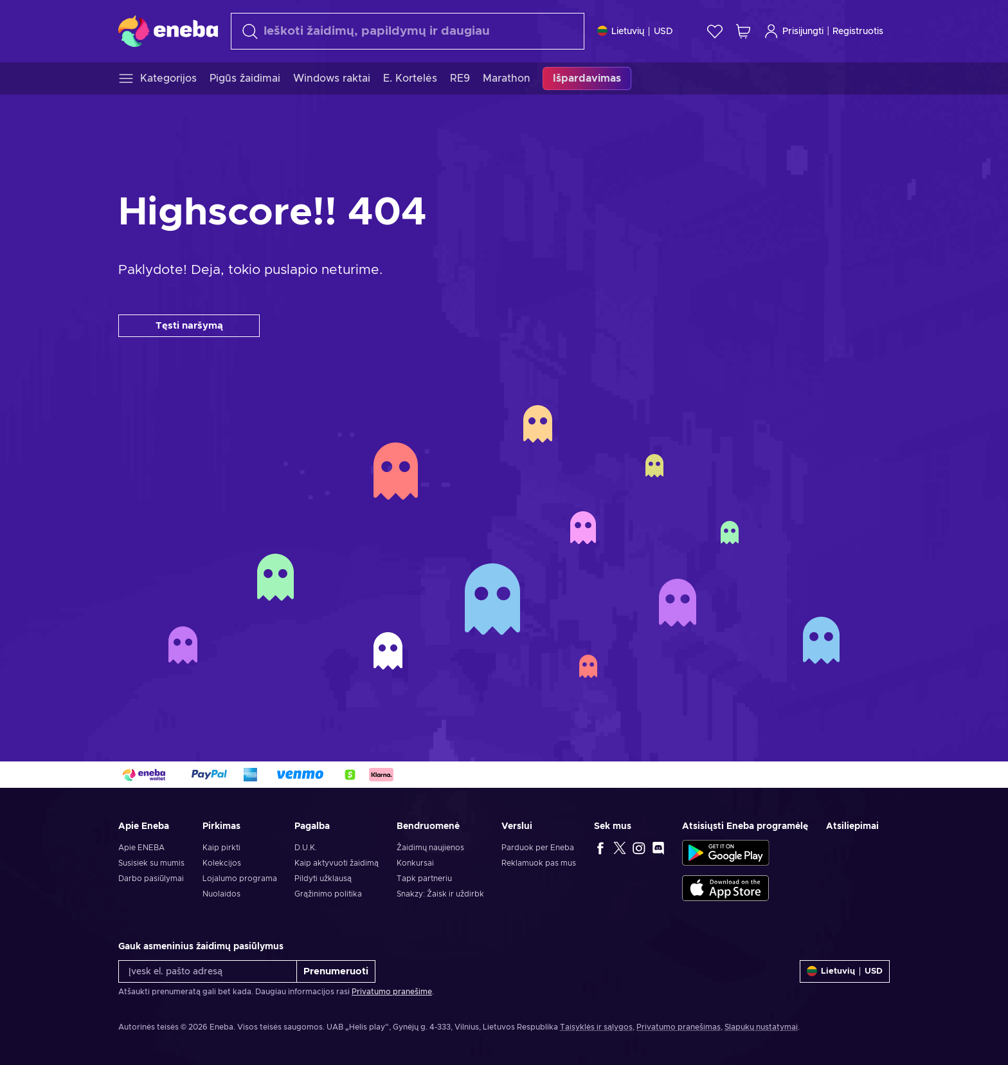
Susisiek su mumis (151, 863)
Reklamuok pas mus (538, 863)
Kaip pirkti (221, 847)
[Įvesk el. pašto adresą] (207, 971)
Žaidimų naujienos (430, 847)
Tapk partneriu (424, 878)
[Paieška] (407, 31)
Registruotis (858, 31)
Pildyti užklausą (323, 878)
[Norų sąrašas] (715, 31)
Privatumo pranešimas (678, 1027)
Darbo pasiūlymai (151, 878)
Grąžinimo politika (328, 894)
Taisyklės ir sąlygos (596, 1027)
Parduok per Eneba (537, 847)
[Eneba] (168, 30)
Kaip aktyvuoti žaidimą (336, 863)
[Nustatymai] (635, 31)
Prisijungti (794, 31)
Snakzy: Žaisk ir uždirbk (440, 894)
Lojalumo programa (240, 878)
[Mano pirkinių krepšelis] (743, 31)
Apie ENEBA (141, 847)
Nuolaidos (221, 894)
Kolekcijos (222, 863)
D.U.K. (305, 847)
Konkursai (415, 863)
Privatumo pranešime (392, 992)
